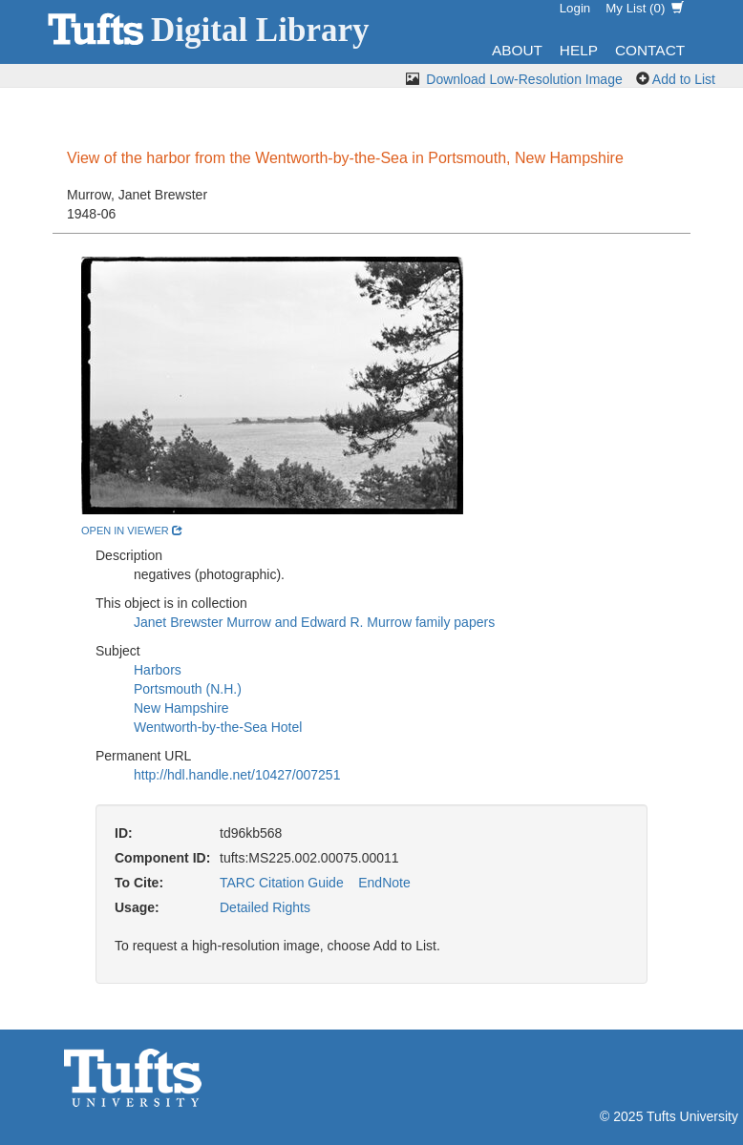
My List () (644, 8)
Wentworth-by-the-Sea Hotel (218, 727)
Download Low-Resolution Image (524, 79)
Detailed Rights (265, 907)
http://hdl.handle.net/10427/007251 (237, 774)
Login (575, 8)
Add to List (683, 79)
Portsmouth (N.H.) (188, 689)
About (517, 50)
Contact (650, 50)
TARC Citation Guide (282, 882)
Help (579, 50)
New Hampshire (181, 708)
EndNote (384, 882)
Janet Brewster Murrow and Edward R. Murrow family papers (314, 622)
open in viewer (131, 530)
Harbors (157, 669)
